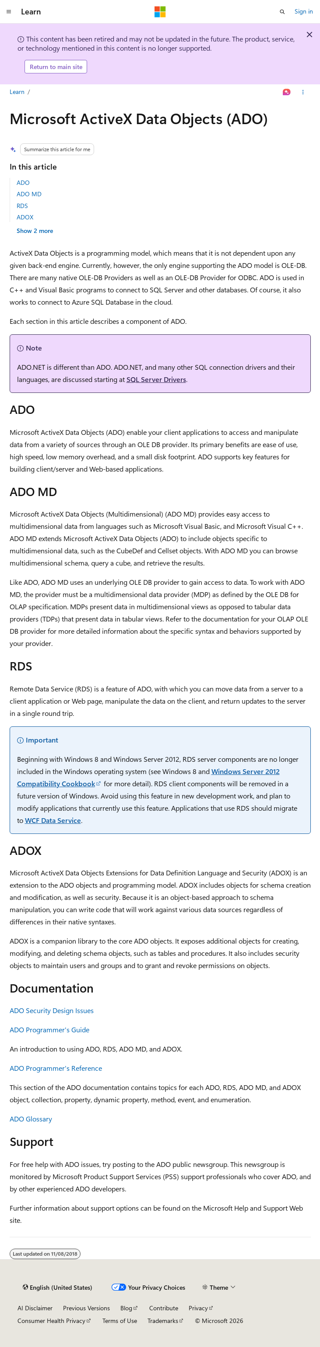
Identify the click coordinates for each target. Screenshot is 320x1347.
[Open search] (282, 12)
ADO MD (29, 194)
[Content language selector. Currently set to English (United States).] (58, 1288)
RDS (22, 205)
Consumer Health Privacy (51, 1320)
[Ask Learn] (286, 92)
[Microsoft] (160, 11)
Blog (126, 1308)
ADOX (25, 217)
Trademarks (163, 1320)
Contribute (163, 1308)
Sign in (304, 11)
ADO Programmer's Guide (49, 1029)
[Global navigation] (9, 12)
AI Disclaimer (35, 1308)
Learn (17, 91)
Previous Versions (86, 1308)
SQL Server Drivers (156, 379)
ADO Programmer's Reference (56, 1068)
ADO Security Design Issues (52, 1010)
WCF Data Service (53, 820)
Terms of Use (119, 1320)
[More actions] (302, 92)
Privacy (198, 1308)
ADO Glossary (31, 1118)
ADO (23, 182)
